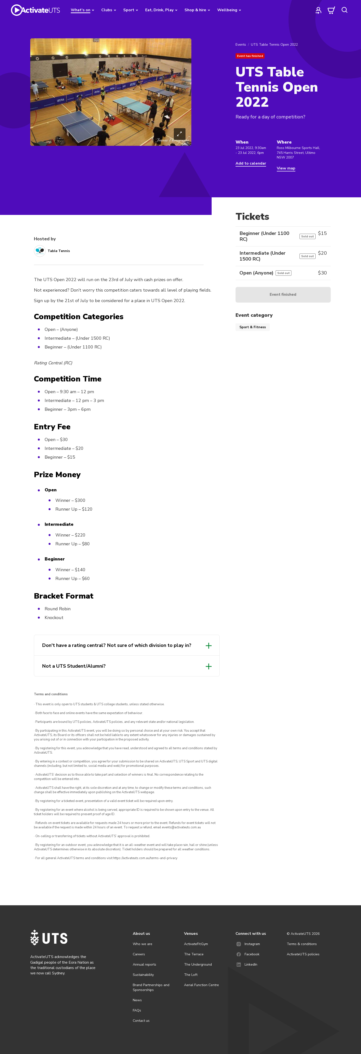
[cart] (331, 10)
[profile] (318, 10)
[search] (344, 10)
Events (241, 44)
